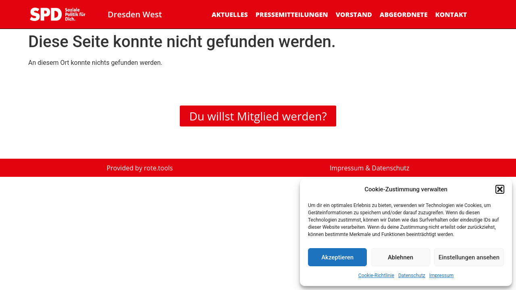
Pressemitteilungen (292, 14)
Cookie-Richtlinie (376, 275)
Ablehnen (400, 257)
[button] (500, 189)
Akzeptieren (337, 257)
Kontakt (451, 14)
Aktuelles (230, 14)
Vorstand (354, 14)
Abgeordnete (404, 14)
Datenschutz (411, 275)
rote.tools (158, 168)
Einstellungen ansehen (469, 257)
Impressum (441, 275)
